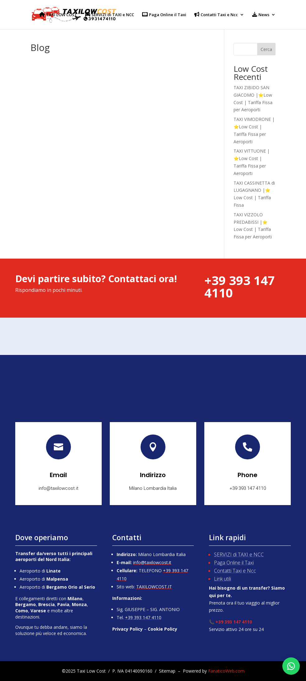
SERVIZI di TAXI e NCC (239, 554)
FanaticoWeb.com (226, 671)
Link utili (222, 578)
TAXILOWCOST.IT (154, 587)
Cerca (266, 49)
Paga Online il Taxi (234, 562)
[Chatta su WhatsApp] (291, 666)
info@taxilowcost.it (152, 562)
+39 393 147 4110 (143, 617)
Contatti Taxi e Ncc (235, 570)
